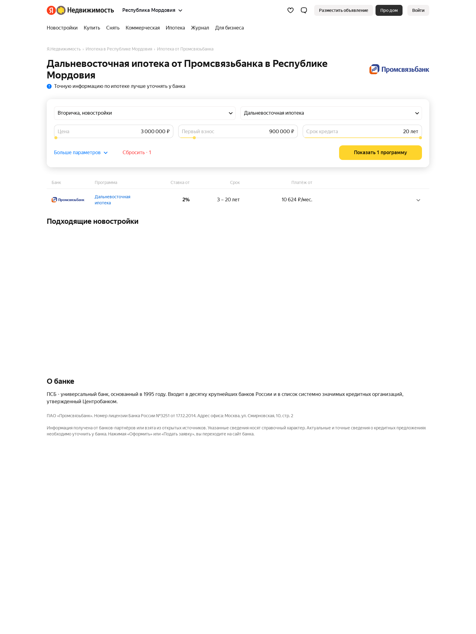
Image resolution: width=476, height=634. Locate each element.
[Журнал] (200, 28)
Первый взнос (198, 131)
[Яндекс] (51, 10)
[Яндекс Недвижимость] (85, 10)
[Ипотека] (175, 28)
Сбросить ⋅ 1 (137, 152)
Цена (63, 131)
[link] (418, 10)
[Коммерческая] (143, 28)
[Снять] (113, 28)
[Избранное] (290, 10)
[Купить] (92, 28)
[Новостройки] (64, 28)
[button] (303, 10)
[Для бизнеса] (228, 28)
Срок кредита (322, 131)
